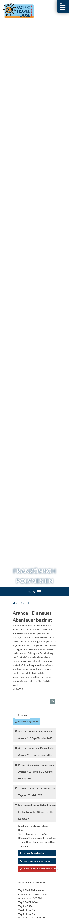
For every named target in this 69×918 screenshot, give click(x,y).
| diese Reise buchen (32, 853)
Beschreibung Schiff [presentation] (26, 722)
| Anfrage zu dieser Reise (35, 861)
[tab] (22, 715)
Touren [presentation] (22, 715)
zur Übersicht (21, 602)
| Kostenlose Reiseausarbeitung (38, 868)
